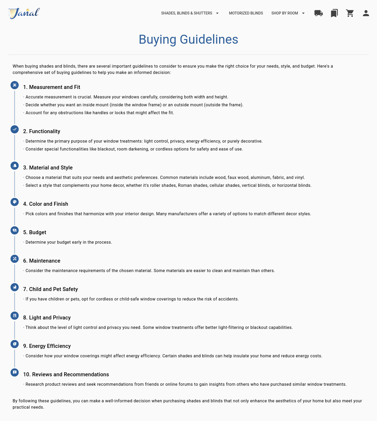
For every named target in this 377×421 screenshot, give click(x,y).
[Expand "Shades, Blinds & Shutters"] (191, 13)
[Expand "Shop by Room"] (289, 13)
